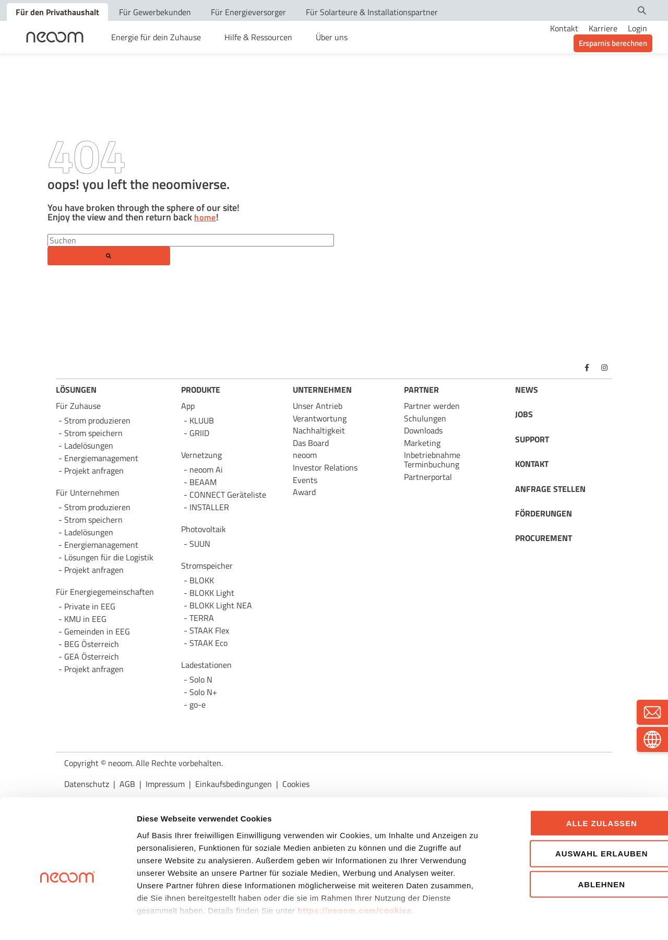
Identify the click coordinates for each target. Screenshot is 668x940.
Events (305, 480)
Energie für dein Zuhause (156, 37)
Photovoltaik (203, 529)
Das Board (311, 443)
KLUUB (201, 420)
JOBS (524, 414)
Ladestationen (206, 665)
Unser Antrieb (317, 406)
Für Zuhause (78, 406)
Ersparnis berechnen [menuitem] (613, 43)
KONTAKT (531, 463)
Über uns (332, 37)
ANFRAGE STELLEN (550, 489)
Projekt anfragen (94, 669)
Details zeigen (558, 919)
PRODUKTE (200, 389)
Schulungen (425, 418)
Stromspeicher (207, 565)
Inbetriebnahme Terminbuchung (432, 460)
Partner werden (432, 406)
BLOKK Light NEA (220, 605)
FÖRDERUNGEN (543, 513)
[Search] (190, 240)
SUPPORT (532, 439)
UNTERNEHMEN (322, 389)
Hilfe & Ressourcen (258, 37)
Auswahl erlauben (580, 809)
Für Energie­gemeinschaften (105, 591)
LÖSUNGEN (76, 389)
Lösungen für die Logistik (108, 557)
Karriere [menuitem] (603, 28)
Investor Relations (325, 467)
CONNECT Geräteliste (227, 494)
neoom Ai (206, 469)
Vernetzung (201, 455)
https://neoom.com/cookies (354, 866)
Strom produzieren (97, 420)
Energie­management (101, 544)
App (188, 406)
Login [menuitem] (637, 28)
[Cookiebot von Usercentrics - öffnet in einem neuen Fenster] (67, 919)
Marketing (422, 443)
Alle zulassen (580, 778)
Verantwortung (320, 418)
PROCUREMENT (543, 538)
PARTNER (421, 389)
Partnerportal (428, 477)
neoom (305, 455)
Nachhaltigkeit (319, 430)
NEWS (526, 389)
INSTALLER (209, 507)
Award (304, 492)
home (205, 217)
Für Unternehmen (88, 492)
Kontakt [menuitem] (564, 28)
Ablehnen (581, 840)
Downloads (423, 430)
